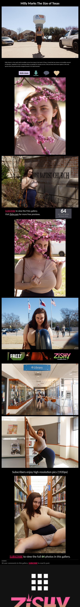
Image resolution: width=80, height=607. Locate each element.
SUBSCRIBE (10, 211)
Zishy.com (14, 214)
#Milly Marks (24, 73)
